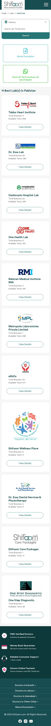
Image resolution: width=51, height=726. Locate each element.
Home (4, 13)
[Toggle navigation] (46, 5)
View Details (25, 127)
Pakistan (21, 13)
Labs (12, 13)
